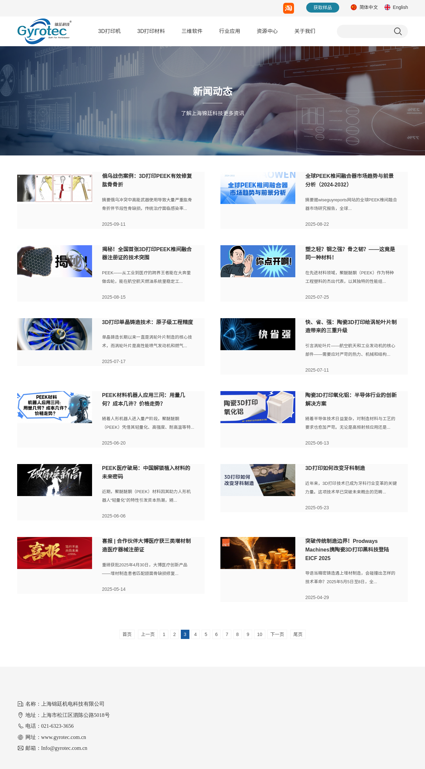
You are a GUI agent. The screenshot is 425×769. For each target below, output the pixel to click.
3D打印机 (109, 31)
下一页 (277, 634)
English (400, 7)
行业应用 (229, 31)
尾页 (298, 634)
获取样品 (322, 7)
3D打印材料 (151, 31)
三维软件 (192, 31)
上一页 (148, 634)
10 (259, 634)
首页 (127, 634)
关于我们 (304, 31)
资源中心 (267, 31)
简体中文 (368, 7)
